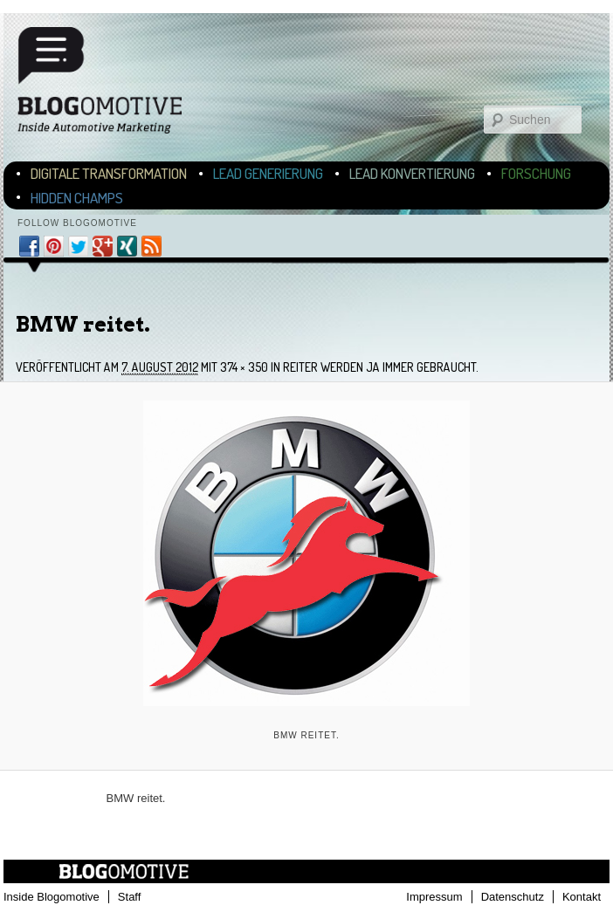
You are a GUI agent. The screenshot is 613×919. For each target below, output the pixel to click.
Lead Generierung (268, 173)
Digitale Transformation (109, 173)
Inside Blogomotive (51, 896)
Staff (129, 896)
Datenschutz (512, 896)
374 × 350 (244, 367)
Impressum (434, 896)
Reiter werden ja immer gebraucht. (381, 367)
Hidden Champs (77, 198)
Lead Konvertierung (412, 173)
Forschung (536, 173)
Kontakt (581, 896)
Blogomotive (110, 80)
